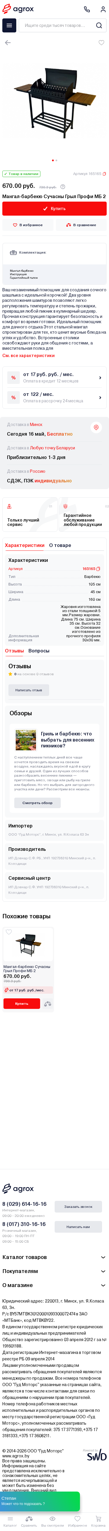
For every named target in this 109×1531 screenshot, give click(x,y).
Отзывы (14, 651)
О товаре (60, 545)
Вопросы (38, 651)
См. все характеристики (28, 355)
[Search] (99, 25)
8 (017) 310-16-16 (24, 1224)
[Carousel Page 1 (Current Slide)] (53, 160)
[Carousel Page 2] (56, 160)
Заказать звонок (78, 1207)
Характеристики (24, 545)
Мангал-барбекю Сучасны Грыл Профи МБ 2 (26, 969)
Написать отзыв (28, 690)
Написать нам (78, 1227)
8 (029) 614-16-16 (24, 1204)
